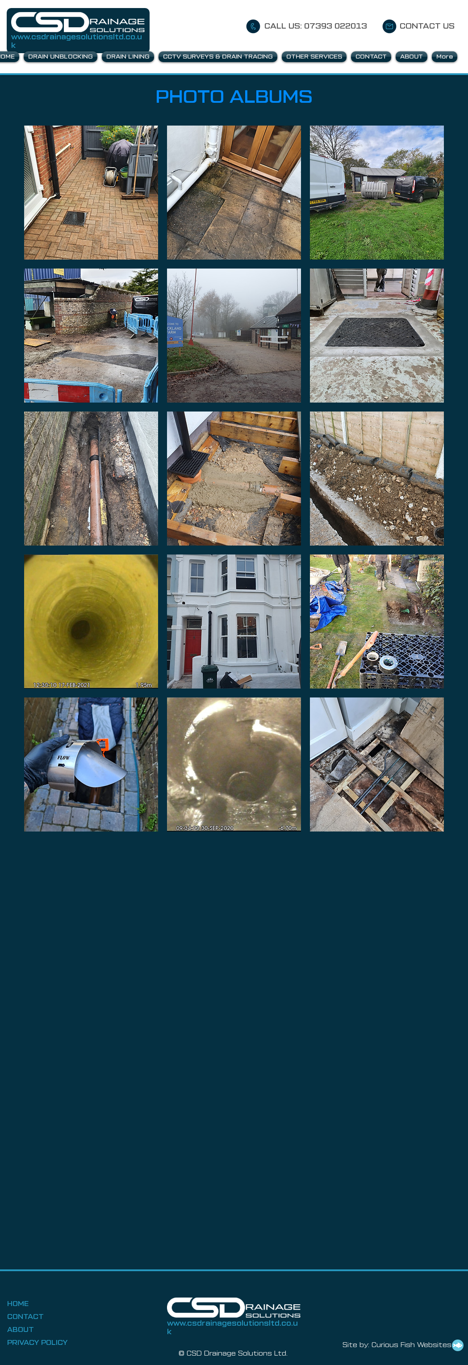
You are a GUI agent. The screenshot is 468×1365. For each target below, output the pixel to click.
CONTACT (25, 1317)
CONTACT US (427, 26)
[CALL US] (253, 26)
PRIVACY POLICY (37, 1343)
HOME (18, 1304)
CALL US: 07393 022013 (315, 26)
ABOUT (20, 1330)
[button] (314, 56)
